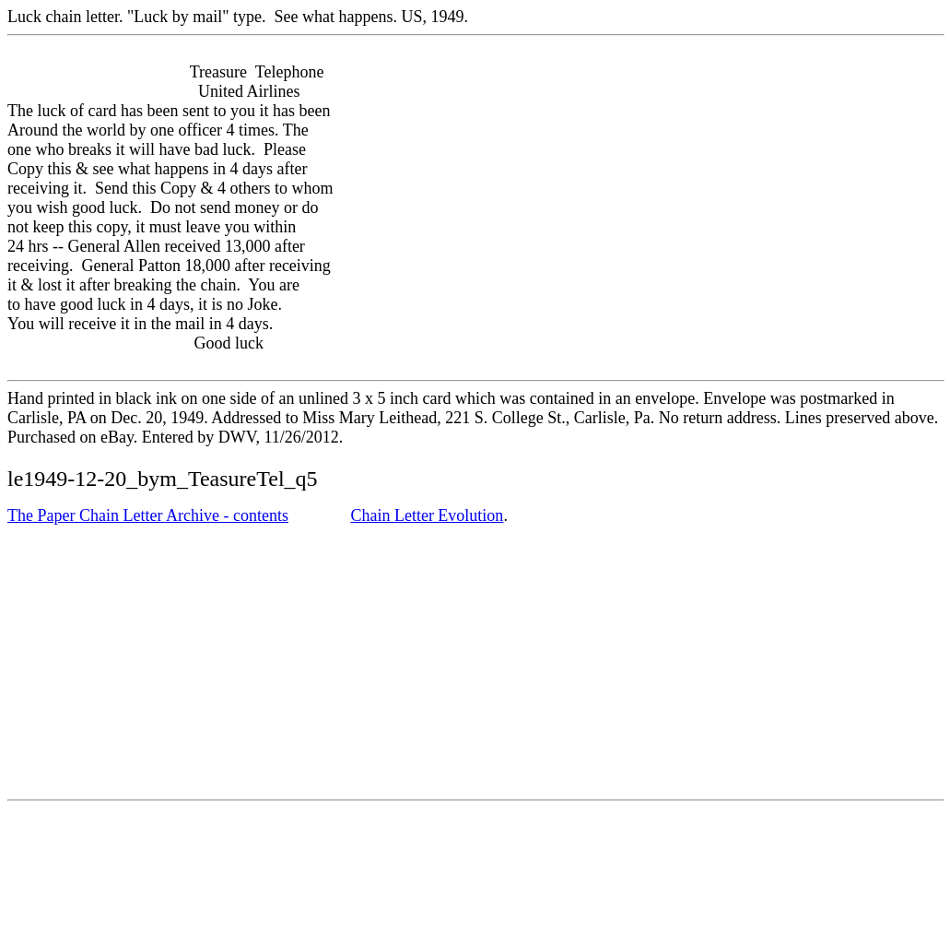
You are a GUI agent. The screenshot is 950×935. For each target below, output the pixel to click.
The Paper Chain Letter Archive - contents (147, 515)
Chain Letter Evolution (426, 515)
